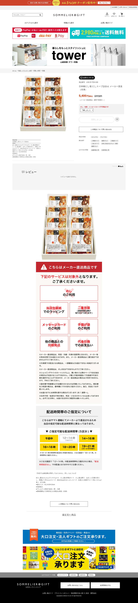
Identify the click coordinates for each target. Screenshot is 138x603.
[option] (43, 104)
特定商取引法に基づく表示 (80, 593)
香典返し (91, 575)
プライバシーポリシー (62, 593)
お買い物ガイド (48, 593)
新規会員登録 (133, 7)
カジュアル (95, 137)
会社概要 (114, 7)
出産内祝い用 (105, 150)
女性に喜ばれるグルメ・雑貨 (110, 143)
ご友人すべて (95, 143)
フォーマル (103, 137)
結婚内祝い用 (95, 150)
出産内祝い (73, 575)
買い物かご (122, 15)
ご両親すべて (95, 140)
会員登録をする (105, 585)
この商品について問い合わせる (101, 129)
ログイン (107, 15)
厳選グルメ (105, 140)
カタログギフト (62, 575)
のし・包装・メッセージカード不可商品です (94, 107)
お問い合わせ (123, 7)
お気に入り (114, 15)
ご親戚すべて (114, 140)
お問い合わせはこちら (75, 585)
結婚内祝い (83, 575)
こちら (73, 473)
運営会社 (93, 593)
